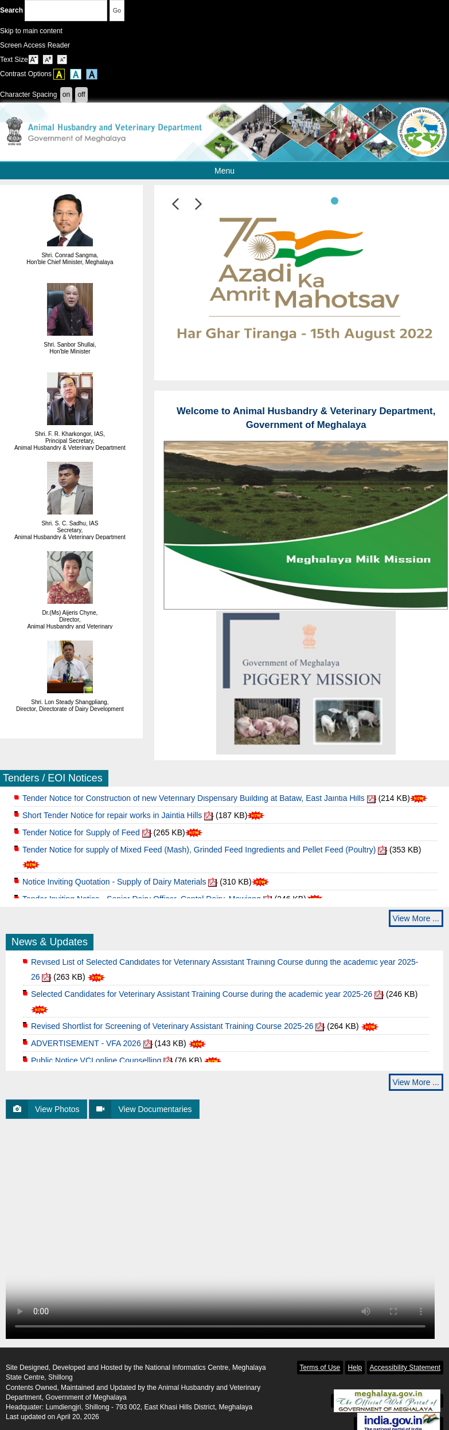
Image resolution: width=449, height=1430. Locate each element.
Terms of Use (320, 1368)
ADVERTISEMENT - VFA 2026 (86, 1047)
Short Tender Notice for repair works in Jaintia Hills (112, 819)
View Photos (43, 1109)
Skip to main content (31, 31)
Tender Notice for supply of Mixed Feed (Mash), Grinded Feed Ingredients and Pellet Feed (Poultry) (199, 853)
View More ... (416, 918)
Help (355, 1368)
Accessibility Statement (405, 1368)
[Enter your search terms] (66, 10)
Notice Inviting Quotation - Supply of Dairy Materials (114, 885)
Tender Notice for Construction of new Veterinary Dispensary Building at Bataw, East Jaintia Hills (193, 802)
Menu (256, 170)
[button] (175, 204)
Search (53, 10)
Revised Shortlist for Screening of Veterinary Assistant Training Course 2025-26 (172, 1030)
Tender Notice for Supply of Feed (81, 836)
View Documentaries (140, 1109)
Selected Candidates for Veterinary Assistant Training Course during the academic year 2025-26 (201, 998)
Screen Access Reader (35, 45)
